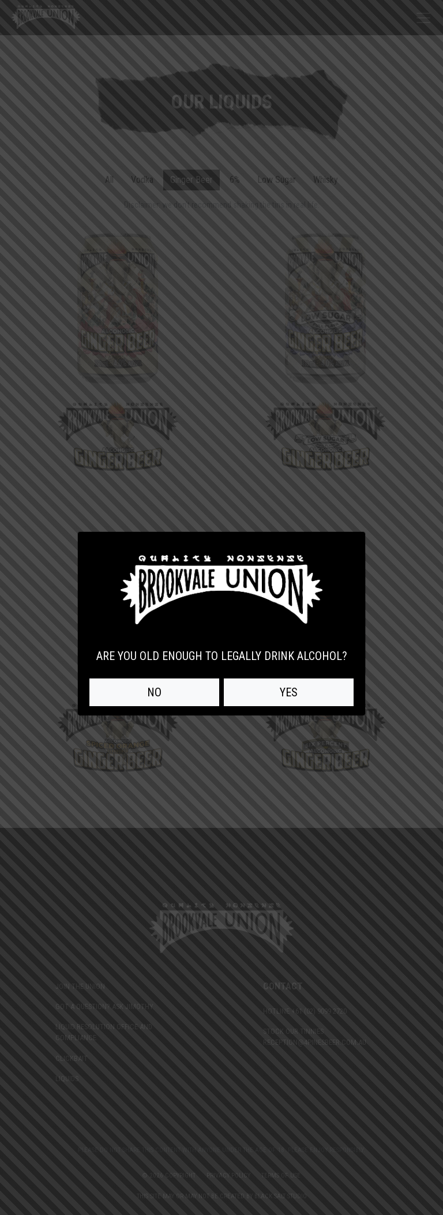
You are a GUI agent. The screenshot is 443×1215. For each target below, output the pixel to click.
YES (289, 692)
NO (154, 692)
